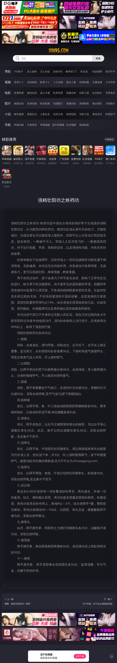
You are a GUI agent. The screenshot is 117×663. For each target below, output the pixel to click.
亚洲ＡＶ (19, 82)
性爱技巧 (110, 114)
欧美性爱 (58, 92)
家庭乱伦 (32, 114)
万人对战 (45, 71)
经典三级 (84, 92)
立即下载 (80, 656)
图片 (8, 103)
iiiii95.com (58, 51)
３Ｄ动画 (58, 82)
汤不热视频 (58, 124)
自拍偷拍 (32, 82)
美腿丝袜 (71, 103)
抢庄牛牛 (110, 71)
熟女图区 (97, 103)
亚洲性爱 (19, 92)
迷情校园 (71, 114)
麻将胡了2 (71, 71)
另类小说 (84, 114)
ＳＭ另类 (110, 82)
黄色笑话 (97, 114)
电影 (8, 93)
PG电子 (19, 71)
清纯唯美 (84, 103)
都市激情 (19, 114)
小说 (8, 114)
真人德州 (32, 71)
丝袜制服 (84, 82)
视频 (8, 82)
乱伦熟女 (97, 92)
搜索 (98, 58)
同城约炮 (19, 124)
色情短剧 (84, 124)
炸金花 (84, 71)
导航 (8, 125)
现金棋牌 (97, 71)
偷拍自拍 (32, 92)
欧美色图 (45, 103)
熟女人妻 (71, 82)
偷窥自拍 (19, 103)
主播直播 (97, 82)
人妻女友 (45, 114)
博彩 (8, 71)
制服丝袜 (71, 92)
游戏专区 (58, 71)
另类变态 (110, 92)
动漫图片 (58, 103)
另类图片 (110, 103)
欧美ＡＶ (45, 82)
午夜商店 (32, 124)
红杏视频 (71, 124)
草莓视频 (45, 124)
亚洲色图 (32, 103)
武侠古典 (58, 114)
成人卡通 (45, 92)
